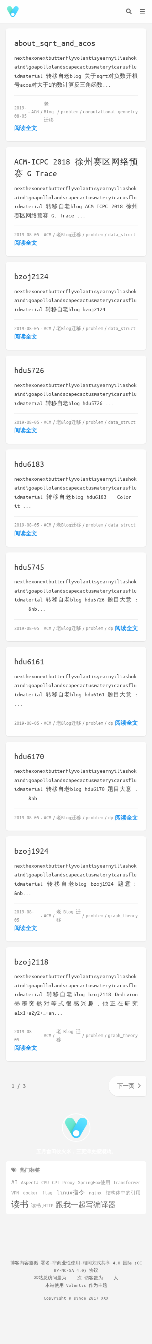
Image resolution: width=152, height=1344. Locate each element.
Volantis (76, 1285)
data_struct (122, 234)
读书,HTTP (42, 1205)
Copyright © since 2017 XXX (76, 1298)
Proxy (68, 1182)
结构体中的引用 (123, 1192)
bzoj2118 (31, 961)
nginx (95, 1192)
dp (110, 628)
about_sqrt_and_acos (54, 42)
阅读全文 (25, 128)
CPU (45, 1182)
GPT (55, 1182)
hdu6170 (29, 756)
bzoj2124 (31, 276)
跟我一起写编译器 (86, 1204)
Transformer (127, 1182)
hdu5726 (29, 370)
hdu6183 (29, 463)
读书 (19, 1204)
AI (14, 1181)
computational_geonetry (110, 111)
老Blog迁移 (49, 112)
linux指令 (71, 1192)
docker (30, 1192)
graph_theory (123, 915)
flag (47, 1192)
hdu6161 (29, 661)
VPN (15, 1192)
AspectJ (29, 1182)
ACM (35, 111)
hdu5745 (29, 566)
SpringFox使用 (94, 1182)
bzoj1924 (31, 850)
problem (69, 111)
